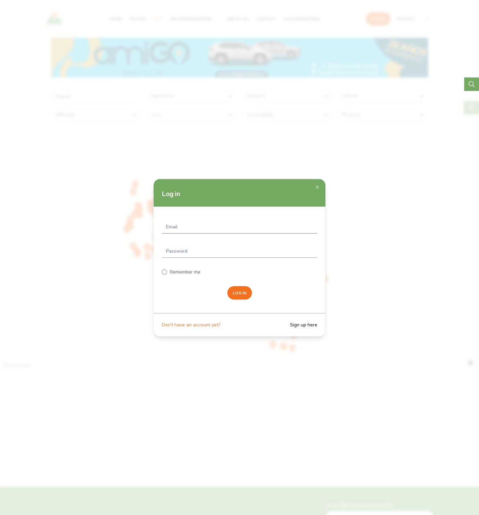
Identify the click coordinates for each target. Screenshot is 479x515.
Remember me (185, 271)
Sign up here (303, 324)
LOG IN (240, 292)
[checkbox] (164, 272)
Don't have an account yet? (191, 324)
